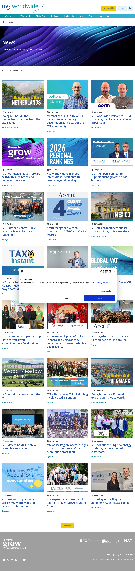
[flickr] (16, 559)
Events (92, 16)
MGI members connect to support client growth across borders (109, 177)
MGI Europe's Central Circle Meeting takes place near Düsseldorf (19, 231)
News (81, 16)
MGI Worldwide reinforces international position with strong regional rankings (63, 177)
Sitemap (110, 555)
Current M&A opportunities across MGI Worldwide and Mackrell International (19, 503)
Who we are (10, 16)
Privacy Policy (102, 283)
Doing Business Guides (10, 128)
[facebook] (12, 559)
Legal (118, 555)
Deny (67, 298)
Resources (6, 511)
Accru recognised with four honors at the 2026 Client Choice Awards (67, 231)
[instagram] (7, 559)
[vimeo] (20, 559)
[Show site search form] (130, 8)
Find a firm (40, 16)
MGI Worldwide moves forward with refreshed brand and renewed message (21, 177)
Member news (51, 131)
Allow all (99, 298)
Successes (95, 185)
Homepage (3, 22)
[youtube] (24, 559)
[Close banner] (114, 271)
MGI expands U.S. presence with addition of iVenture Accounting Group (67, 503)
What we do (26, 16)
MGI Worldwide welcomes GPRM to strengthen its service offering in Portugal (111, 119)
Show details (106, 291)
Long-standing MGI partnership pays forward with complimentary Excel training (21, 340)
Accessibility (127, 555)
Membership (109, 8)
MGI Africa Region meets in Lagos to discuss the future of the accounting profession (67, 448)
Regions (54, 16)
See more (67, 525)
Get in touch (105, 16)
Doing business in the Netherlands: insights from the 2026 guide (21, 119)
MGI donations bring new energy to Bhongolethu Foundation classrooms (111, 448)
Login (122, 8)
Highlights (5, 240)
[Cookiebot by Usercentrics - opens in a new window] (101, 271)
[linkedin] (3, 559)
